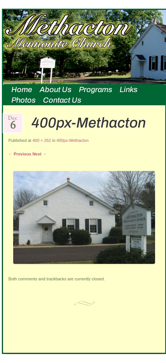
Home (21, 89)
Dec (12, 120)
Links (128, 89)
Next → (39, 154)
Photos (23, 100)
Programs (95, 89)
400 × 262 (41, 140)
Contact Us (62, 100)
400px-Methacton (73, 140)
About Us (55, 89)
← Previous (19, 154)
